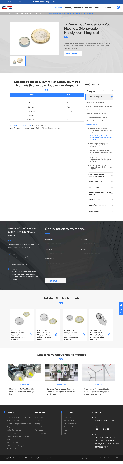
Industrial (38, 427)
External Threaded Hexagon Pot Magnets (99, 106)
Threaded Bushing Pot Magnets (97, 117)
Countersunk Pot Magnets (95, 102)
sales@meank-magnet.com (45, 2)
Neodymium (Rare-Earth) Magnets (97, 91)
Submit (57, 280)
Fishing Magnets (94, 199)
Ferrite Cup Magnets (95, 181)
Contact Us (108, 8)
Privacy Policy (83, 458)
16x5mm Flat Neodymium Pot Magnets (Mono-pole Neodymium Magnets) (101, 144)
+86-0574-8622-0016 (14, 2)
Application (78, 8)
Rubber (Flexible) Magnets (97, 205)
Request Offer (73, 54)
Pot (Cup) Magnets (27, 13)
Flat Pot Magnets (40, 13)
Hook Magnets (93, 187)
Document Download (71, 427)
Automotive (39, 417)
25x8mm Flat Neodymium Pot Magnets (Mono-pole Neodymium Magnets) (101, 159)
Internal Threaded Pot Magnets (97, 121)
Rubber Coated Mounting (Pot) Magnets (99, 193)
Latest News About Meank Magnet (61, 354)
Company (68, 8)
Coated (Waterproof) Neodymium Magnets (96, 175)
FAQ (65, 433)
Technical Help (69, 420)
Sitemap (74, 458)
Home (8, 13)
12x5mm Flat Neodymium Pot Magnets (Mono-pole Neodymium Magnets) (71, 13)
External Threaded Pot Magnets (97, 113)
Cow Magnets (93, 211)
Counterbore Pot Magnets (95, 110)
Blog (65, 430)
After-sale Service (70, 424)
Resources (98, 8)
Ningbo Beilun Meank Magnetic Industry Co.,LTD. (28, 458)
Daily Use (38, 420)
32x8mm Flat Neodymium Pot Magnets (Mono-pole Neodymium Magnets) (101, 167)
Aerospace (39, 430)
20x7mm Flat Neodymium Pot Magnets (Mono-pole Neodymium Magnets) (101, 152)
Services (88, 8)
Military (37, 424)
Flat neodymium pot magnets (20, 125)
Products (58, 8)
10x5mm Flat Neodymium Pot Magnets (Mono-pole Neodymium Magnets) (101, 130)
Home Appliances (41, 433)
